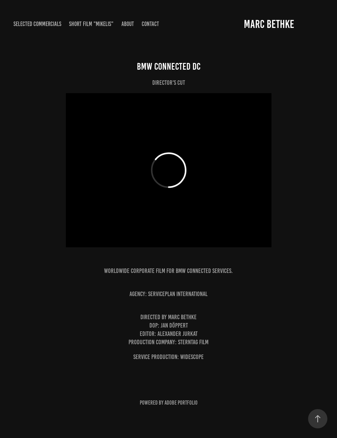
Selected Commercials (37, 24)
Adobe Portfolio (181, 402)
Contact (150, 24)
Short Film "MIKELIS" (91, 24)
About (127, 24)
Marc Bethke (269, 24)
